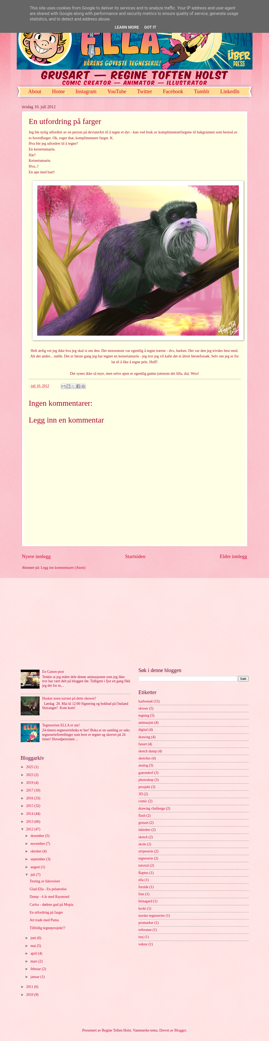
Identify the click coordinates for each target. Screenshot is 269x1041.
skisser (144, 708)
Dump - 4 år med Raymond (49, 897)
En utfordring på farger (46, 912)
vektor (143, 944)
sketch (143, 837)
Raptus (144, 873)
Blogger (180, 1030)
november (38, 844)
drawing (144, 737)
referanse (145, 930)
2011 (30, 987)
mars (34, 961)
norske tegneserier (152, 916)
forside (144, 887)
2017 (30, 790)
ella (141, 880)
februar (36, 969)
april (34, 953)
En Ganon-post (53, 672)
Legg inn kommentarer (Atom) (63, 568)
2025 (30, 767)
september (38, 859)
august (35, 867)
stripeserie (146, 851)
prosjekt (144, 787)
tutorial (144, 865)
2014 (30, 814)
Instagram (85, 91)
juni (33, 938)
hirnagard (145, 901)
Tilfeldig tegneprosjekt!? (47, 928)
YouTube (116, 91)
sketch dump (148, 751)
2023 (30, 775)
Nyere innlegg (36, 556)
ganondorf (146, 773)
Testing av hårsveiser (45, 881)
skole (142, 844)
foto (141, 894)
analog (143, 765)
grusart (144, 823)
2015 (30, 806)
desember (37, 836)
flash (142, 816)
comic (143, 801)
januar (35, 977)
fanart (143, 744)
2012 (30, 829)
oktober (36, 851)
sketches (145, 758)
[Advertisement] (135, 622)
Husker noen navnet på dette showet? (69, 698)
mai (33, 946)
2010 (30, 995)
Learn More (127, 27)
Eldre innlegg (233, 556)
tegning (144, 715)
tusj (141, 937)
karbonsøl (146, 701)
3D (141, 794)
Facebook (173, 91)
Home (58, 91)
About (34, 91)
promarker (146, 923)
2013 (30, 822)
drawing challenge (152, 808)
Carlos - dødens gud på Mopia (51, 905)
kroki (142, 908)
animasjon (146, 723)
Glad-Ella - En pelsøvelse (48, 889)
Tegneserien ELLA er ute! (61, 725)
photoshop (146, 780)
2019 (30, 783)
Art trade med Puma (44, 920)
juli (33, 875)
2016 (30, 798)
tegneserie (146, 858)
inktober (145, 830)
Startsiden (135, 556)
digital (143, 730)
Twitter (144, 91)
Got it (150, 27)
